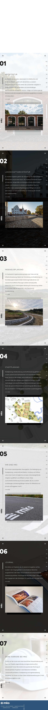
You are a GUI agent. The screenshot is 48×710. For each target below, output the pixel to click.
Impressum (15, 707)
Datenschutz (6, 707)
